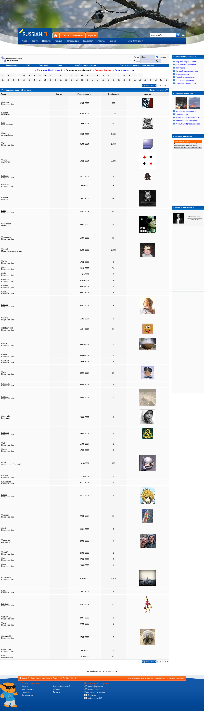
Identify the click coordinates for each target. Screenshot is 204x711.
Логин (3, 94)
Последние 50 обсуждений (48, 70)
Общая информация (93, 686)
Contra (4, 160)
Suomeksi (90, 695)
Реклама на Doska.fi (183, 136)
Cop (3, 123)
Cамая (4, 372)
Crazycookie (6, 649)
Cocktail (4, 249)
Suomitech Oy (59, 678)
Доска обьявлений (61, 686)
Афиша (92, 35)
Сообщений (113, 94)
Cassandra (5, 184)
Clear (3, 590)
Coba (3, 564)
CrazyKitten (6, 481)
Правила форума (102, 70)
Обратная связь (91, 689)
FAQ (28, 65)
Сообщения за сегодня (85, 65)
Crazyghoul (6, 540)
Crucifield (5, 433)
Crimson (4, 291)
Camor (4, 623)
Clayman (4, 604)
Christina (4, 397)
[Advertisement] (188, 342)
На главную (55, 35)
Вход (130, 41)
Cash (3, 267)
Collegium (5, 279)
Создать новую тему (123, 70)
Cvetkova (5, 360)
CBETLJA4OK (7, 328)
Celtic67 (4, 552)
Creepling (5, 354)
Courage (4, 197)
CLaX (3, 462)
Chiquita (4, 305)
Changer (4, 285)
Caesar (4, 449)
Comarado (5, 416)
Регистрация (138, 41)
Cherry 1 (4, 318)
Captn (3, 558)
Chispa (4, 495)
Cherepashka (6, 636)
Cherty (4, 528)
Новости (25, 692)
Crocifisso (5, 102)
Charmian (5, 515)
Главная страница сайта (35, 33)
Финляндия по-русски (13, 58)
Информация (28, 689)
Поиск (59, 65)
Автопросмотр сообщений (77, 70)
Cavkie (4, 261)
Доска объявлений (72, 35)
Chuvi (3, 655)
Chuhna (4, 112)
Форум (25, 686)
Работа (56, 692)
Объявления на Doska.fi (185, 57)
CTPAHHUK (6, 577)
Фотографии (27, 695)
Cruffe (3, 273)
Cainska (4, 475)
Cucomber (5, 383)
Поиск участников (157, 90)
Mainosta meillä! (93, 698)
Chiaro (4, 343)
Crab (3, 443)
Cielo (3, 143)
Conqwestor (6, 237)
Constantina (6, 224)
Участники (43, 65)
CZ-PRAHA (6, 617)
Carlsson (4, 176)
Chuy (3, 211)
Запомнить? (162, 57)
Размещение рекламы (94, 692)
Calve (3, 133)
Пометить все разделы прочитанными (137, 65)
